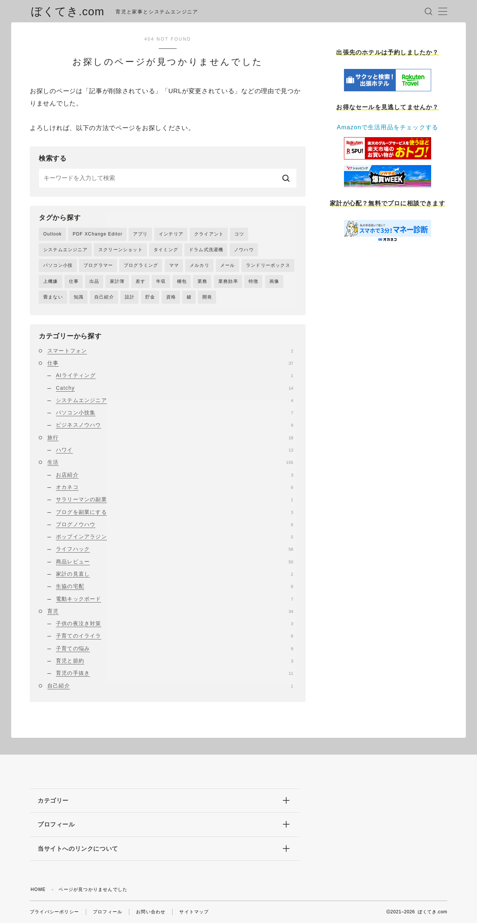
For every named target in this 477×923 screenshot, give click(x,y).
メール (227, 265)
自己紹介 (104, 297)
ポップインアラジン (174, 537)
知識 (78, 297)
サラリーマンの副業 (174, 499)
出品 (94, 281)
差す (140, 281)
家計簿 (117, 281)
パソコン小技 (58, 265)
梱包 (182, 281)
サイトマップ (194, 911)
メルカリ (199, 265)
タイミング (166, 249)
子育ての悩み (174, 648)
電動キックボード (174, 599)
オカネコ (174, 487)
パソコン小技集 (174, 412)
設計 (130, 297)
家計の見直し (174, 574)
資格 (171, 297)
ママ (174, 265)
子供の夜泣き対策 (174, 623)
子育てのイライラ (174, 636)
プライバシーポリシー (54, 911)
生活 (170, 462)
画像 (274, 281)
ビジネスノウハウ (174, 425)
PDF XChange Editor (98, 234)
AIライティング (174, 375)
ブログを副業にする (174, 512)
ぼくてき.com (67, 11)
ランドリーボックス (268, 265)
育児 (170, 611)
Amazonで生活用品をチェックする (387, 127)
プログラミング (141, 265)
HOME (38, 889)
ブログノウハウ (174, 524)
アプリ (140, 234)
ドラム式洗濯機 (206, 249)
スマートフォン (170, 351)
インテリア (171, 234)
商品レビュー (174, 562)
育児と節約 (174, 661)
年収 (161, 281)
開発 (207, 297)
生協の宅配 (174, 586)
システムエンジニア (65, 249)
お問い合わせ (150, 911)
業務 (202, 281)
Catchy (174, 388)
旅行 (170, 437)
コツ (239, 234)
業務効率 (228, 281)
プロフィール (107, 911)
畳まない (53, 297)
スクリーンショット (120, 249)
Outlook (52, 234)
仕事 (74, 281)
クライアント (209, 234)
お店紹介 (174, 475)
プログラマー (98, 265)
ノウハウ (244, 249)
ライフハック (174, 549)
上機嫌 (50, 281)
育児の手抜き (174, 673)
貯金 (150, 297)
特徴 (253, 281)
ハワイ (174, 450)
